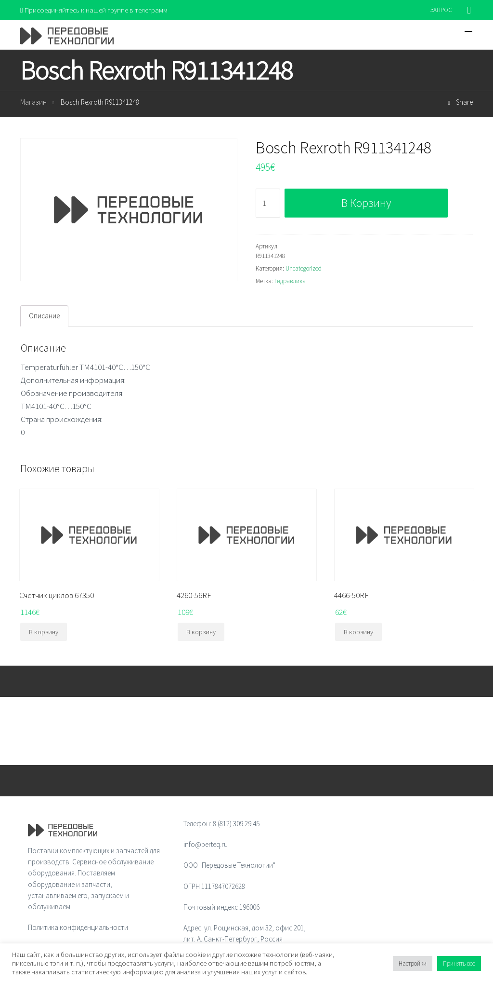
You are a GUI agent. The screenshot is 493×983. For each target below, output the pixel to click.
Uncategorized (303, 268)
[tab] (44, 316)
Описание (44, 315)
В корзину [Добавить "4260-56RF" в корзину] (201, 632)
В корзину (366, 202)
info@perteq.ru (205, 844)
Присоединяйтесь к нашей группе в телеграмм (94, 9)
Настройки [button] (413, 963)
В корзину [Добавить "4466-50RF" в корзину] (358, 632)
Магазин (33, 102)
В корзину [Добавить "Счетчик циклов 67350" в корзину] (43, 632)
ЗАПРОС (441, 10)
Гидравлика (290, 281)
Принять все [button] (459, 963)
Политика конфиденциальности (78, 927)
